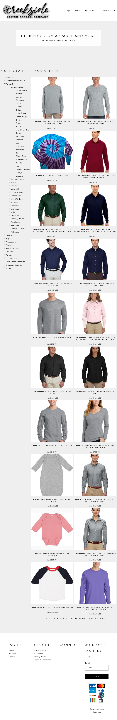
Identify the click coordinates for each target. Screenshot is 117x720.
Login (68, 11)
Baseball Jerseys (23, 169)
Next (84, 618)
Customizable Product (15, 81)
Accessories (11, 242)
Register (78, 11)
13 (76, 618)
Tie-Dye (19, 120)
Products (12, 654)
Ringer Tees (21, 156)
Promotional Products (15, 262)
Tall (17, 153)
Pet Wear (9, 252)
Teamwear (15, 225)
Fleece (13, 182)
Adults (19, 163)
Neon (18, 166)
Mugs (8, 268)
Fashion (19, 139)
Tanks (18, 133)
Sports (19, 97)
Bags (8, 238)
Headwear (10, 235)
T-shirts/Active (17, 87)
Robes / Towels (12, 248)
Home (11, 651)
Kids (13, 212)
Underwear (15, 215)
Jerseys (19, 172)
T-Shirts (19, 110)
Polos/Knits (16, 196)
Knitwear (14, 202)
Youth (18, 126)
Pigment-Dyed (22, 159)
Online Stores (11, 258)
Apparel (9, 84)
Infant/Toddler (17, 199)
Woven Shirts (16, 189)
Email (87, 663)
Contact (11, 657)
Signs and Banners (14, 265)
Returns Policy (40, 651)
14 (80, 618)
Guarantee (38, 654)
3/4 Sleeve (20, 146)
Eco (17, 143)
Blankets (9, 245)
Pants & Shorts (17, 179)
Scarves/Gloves (17, 219)
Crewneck (20, 100)
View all (9, 77)
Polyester (15, 232)
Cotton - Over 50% (19, 229)
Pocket (19, 123)
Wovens (19, 176)
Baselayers (15, 222)
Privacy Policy (40, 657)
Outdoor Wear (17, 192)
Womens (15, 205)
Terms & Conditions (42, 660)
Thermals (20, 149)
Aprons (9, 255)
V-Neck (19, 107)
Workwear (20, 136)
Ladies (19, 103)
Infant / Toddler (22, 130)
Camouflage (21, 117)
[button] (86, 11)
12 (72, 618)
